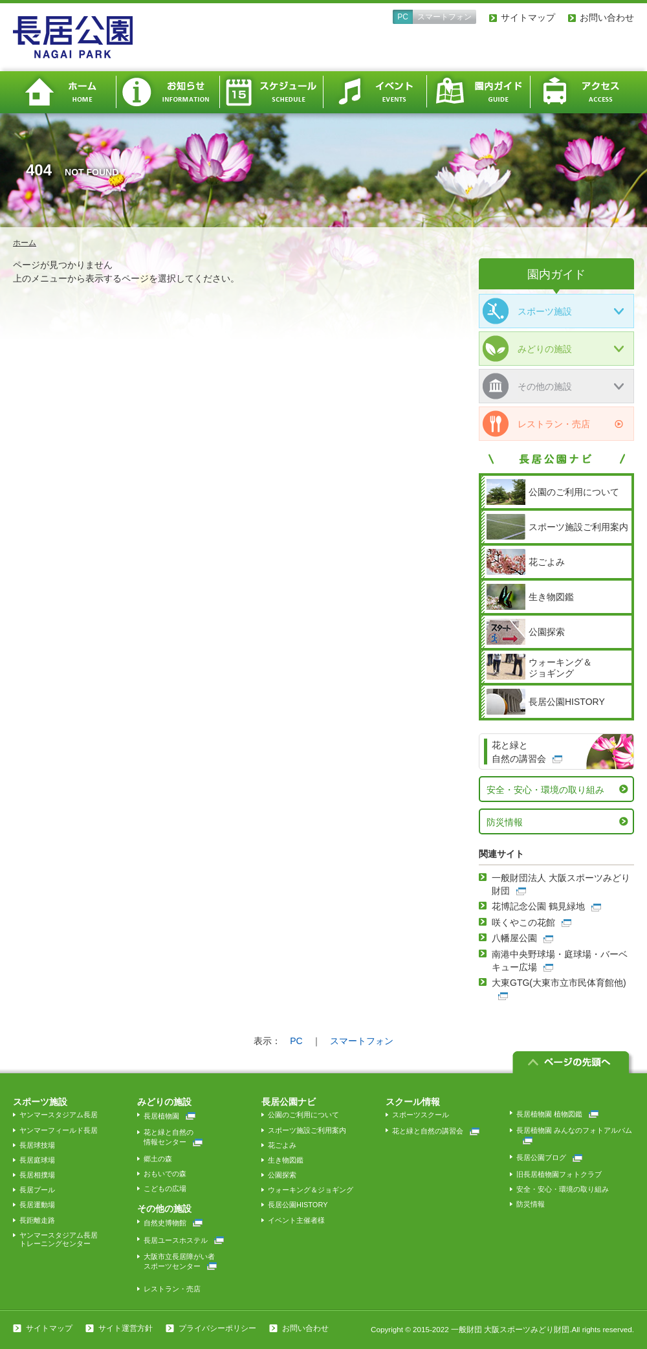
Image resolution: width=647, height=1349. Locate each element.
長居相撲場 (37, 1175)
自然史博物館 (173, 1223)
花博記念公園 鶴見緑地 (538, 906)
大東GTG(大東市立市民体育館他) (559, 982)
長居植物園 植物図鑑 (557, 1114)
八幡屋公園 (514, 938)
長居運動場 (37, 1205)
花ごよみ (282, 1145)
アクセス (582, 92)
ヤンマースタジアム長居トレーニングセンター (58, 1239)
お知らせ (168, 92)
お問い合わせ (607, 17)
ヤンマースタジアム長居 (58, 1115)
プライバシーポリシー (217, 1328)
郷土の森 (158, 1159)
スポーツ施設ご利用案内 (307, 1130)
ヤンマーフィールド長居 (58, 1130)
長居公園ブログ (549, 1157)
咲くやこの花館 (523, 922)
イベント (375, 92)
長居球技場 (37, 1145)
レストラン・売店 (536, 423)
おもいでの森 (165, 1173)
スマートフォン (444, 16)
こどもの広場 (165, 1188)
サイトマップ (528, 17)
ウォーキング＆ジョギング (310, 1190)
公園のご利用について (303, 1115)
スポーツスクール (420, 1115)
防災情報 (505, 822)
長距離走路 (37, 1220)
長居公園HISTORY (298, 1205)
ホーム (64, 92)
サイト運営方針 (125, 1328)
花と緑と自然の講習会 (435, 1131)
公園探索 (282, 1175)
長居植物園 (169, 1116)
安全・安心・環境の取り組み (545, 790)
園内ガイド (479, 92)
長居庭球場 (37, 1160)
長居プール (37, 1190)
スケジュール (272, 92)
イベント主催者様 (296, 1220)
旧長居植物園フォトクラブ (559, 1174)
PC (402, 16)
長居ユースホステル (184, 1240)
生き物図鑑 (285, 1160)
